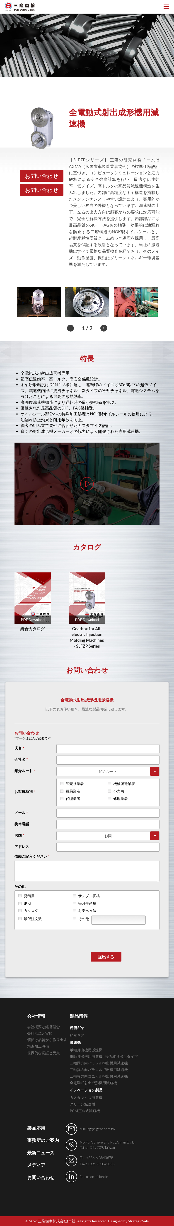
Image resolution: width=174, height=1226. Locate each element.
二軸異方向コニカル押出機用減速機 (99, 1076)
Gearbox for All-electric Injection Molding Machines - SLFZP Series (87, 637)
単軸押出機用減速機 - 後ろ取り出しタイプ (104, 1056)
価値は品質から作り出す (47, 1039)
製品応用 (36, 1128)
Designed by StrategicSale (128, 1221)
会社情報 (36, 1016)
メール (19, 812)
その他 (19, 886)
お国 (18, 835)
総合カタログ (32, 628)
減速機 (75, 1042)
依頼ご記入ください (30, 856)
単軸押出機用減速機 (86, 1050)
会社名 (19, 759)
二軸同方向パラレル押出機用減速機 (99, 1063)
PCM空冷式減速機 (85, 1110)
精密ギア (77, 1035)
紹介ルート (23, 770)
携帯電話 (21, 824)
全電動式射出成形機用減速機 (93, 1083)
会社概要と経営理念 (43, 1027)
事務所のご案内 (43, 1140)
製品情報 (79, 1016)
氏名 (18, 748)
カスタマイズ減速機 (86, 1097)
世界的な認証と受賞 (43, 1053)
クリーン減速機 (82, 1104)
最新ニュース (40, 1152)
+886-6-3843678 (99, 1157)
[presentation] (125, 943)
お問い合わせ (41, 175)
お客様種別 (23, 791)
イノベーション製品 (86, 1090)
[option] (38, 302)
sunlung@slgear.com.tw (97, 1129)
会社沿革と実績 (40, 1033)
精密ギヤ (77, 1027)
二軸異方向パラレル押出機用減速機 (99, 1069)
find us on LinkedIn (94, 1176)
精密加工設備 (38, 1046)
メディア (36, 1165)
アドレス (21, 846)
